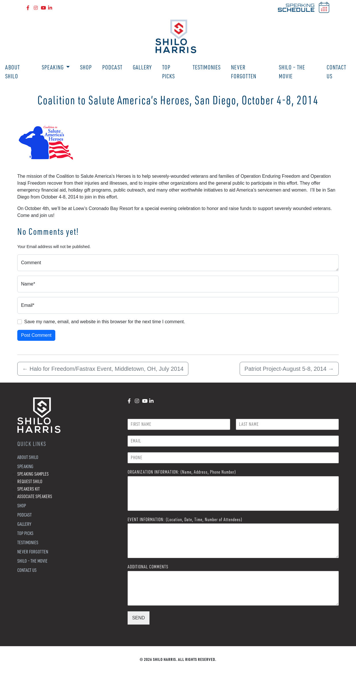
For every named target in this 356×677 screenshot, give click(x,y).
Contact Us (336, 71)
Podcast (112, 67)
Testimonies (207, 67)
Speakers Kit (28, 489)
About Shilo (12, 71)
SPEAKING (296, 7)
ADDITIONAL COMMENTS (148, 567)
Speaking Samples (33, 474)
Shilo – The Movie (292, 71)
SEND (138, 617)
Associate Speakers (34, 496)
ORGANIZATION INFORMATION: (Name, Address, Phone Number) (182, 472)
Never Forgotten (243, 71)
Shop (86, 67)
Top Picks (168, 71)
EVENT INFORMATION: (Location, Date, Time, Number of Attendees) (185, 519)
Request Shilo (29, 481)
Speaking (53, 67)
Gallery (142, 67)
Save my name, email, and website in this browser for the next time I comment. (104, 321)
